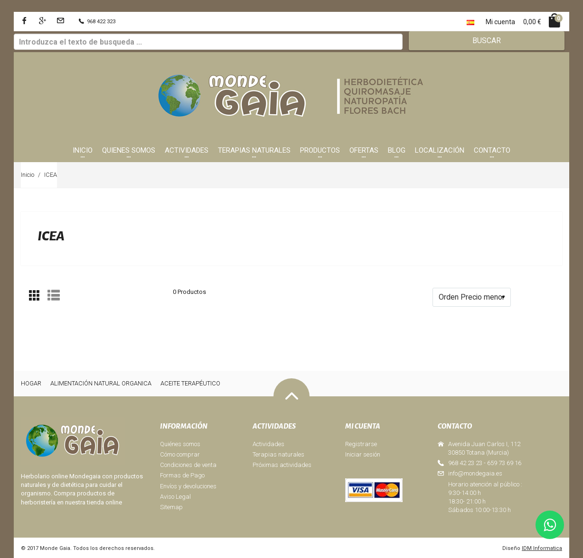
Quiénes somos (180, 444)
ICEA (50, 174)
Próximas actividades (282, 464)
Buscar (486, 40)
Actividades (268, 444)
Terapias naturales (278, 454)
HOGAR (31, 383)
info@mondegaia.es (475, 473)
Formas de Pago (182, 475)
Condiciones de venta (188, 464)
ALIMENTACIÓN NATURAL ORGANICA (100, 383)
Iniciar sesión (362, 454)
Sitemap (171, 507)
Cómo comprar (180, 454)
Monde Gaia (55, 548)
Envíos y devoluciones (188, 486)
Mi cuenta (500, 22)
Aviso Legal (175, 496)
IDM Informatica (542, 548)
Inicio (27, 174)
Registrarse (361, 444)
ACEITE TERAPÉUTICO (190, 383)
